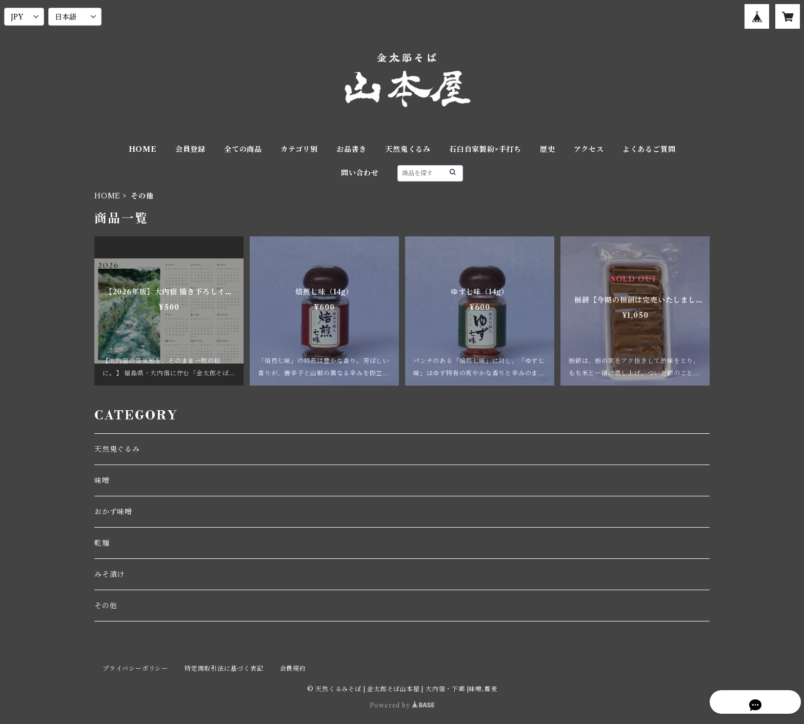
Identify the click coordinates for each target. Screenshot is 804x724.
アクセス (589, 149)
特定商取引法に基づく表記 (224, 668)
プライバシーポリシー (135, 668)
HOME (143, 149)
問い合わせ (360, 172)
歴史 (547, 149)
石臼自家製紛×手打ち (485, 149)
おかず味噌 (113, 511)
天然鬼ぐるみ (117, 449)
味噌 (102, 480)
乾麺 (102, 543)
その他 (105, 605)
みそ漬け (109, 574)
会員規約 (293, 668)
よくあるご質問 (649, 149)
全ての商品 (243, 149)
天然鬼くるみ (408, 149)
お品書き (351, 149)
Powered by (402, 705)
